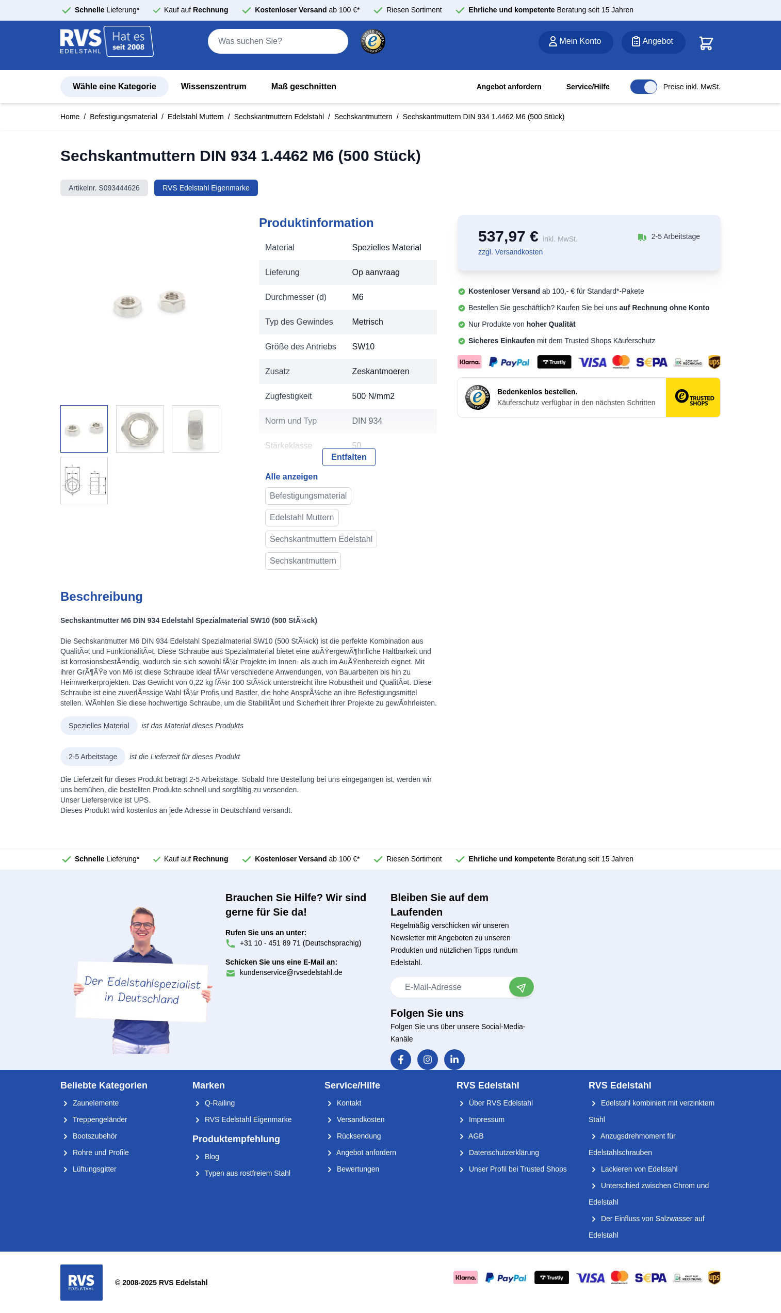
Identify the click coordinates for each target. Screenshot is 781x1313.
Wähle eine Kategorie (114, 86)
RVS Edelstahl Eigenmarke (206, 188)
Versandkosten (354, 1119)
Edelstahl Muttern (196, 117)
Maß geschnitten (303, 86)
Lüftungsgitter (88, 1169)
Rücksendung (352, 1136)
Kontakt (342, 1103)
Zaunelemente (89, 1103)
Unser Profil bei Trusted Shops (512, 1169)
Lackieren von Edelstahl (633, 1169)
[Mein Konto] (576, 42)
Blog (205, 1156)
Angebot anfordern (509, 87)
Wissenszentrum (214, 86)
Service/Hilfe (588, 87)
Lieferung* (107, 10)
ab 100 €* (307, 10)
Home (69, 117)
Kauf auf (196, 10)
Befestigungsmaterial (123, 117)
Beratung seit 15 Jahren (550, 10)
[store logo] (107, 46)
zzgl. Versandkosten (510, 252)
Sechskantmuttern (363, 117)
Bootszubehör (88, 1136)
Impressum (481, 1119)
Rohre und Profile (94, 1152)
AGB (470, 1136)
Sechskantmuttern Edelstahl (279, 117)
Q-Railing (213, 1103)
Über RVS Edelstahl (495, 1103)
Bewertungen (351, 1169)
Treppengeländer (93, 1119)
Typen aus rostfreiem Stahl (241, 1173)
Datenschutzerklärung (498, 1152)
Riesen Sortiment (414, 10)
